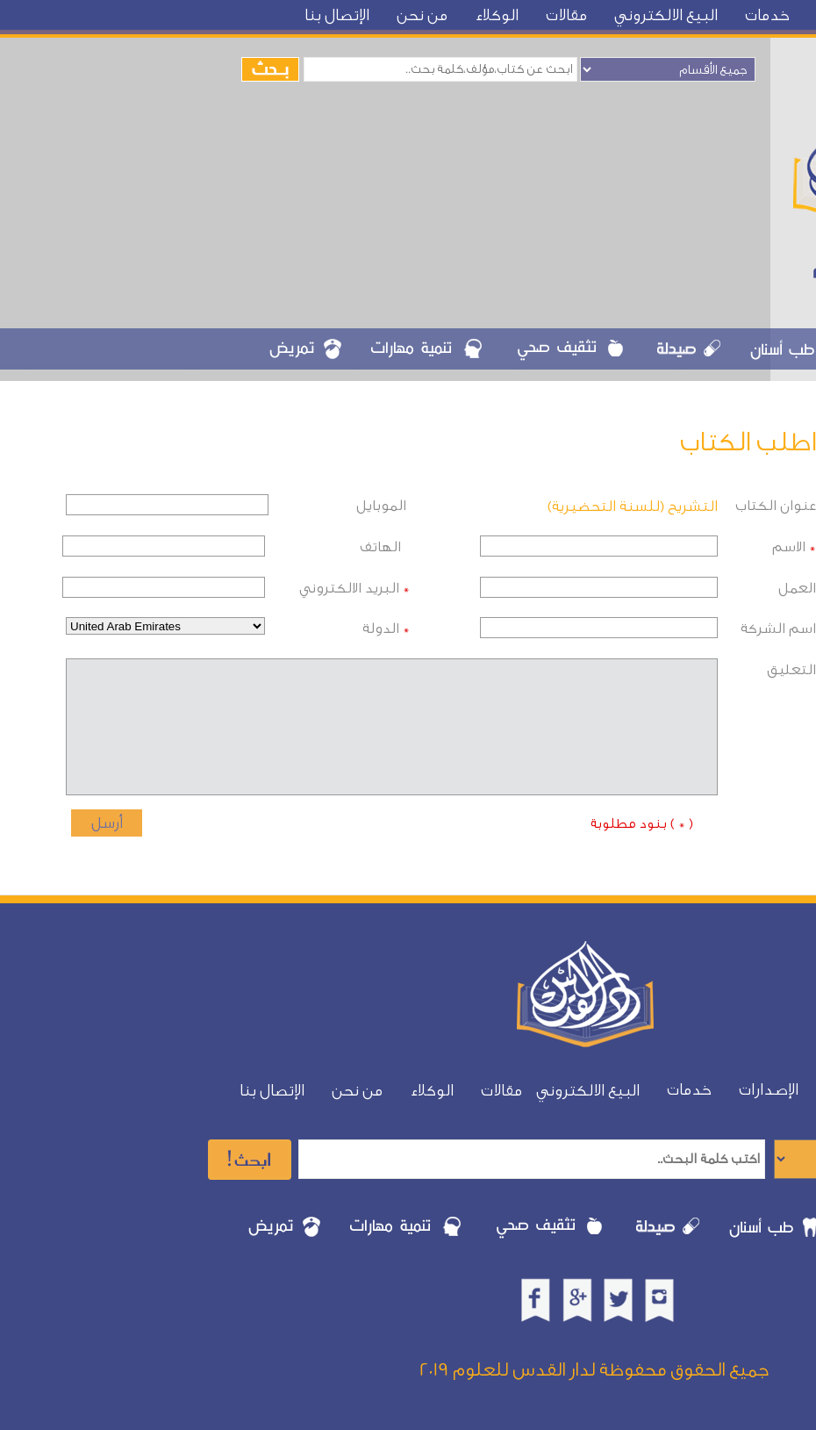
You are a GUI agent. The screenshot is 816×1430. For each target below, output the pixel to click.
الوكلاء (497, 15)
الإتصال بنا (336, 15)
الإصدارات (768, 1090)
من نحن (422, 15)
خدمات (767, 15)
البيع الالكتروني (666, 15)
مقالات (566, 15)
